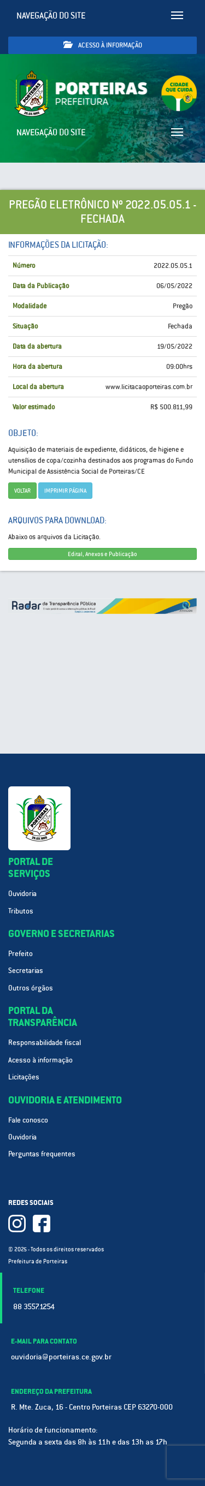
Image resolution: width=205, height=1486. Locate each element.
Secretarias (25, 970)
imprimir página (65, 490)
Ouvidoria (22, 893)
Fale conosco (28, 1120)
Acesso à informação (102, 45)
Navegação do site (51, 15)
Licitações (23, 1077)
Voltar (22, 490)
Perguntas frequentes (41, 1154)
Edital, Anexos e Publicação (102, 554)
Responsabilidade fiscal (44, 1042)
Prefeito (20, 953)
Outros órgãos (30, 988)
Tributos (20, 911)
